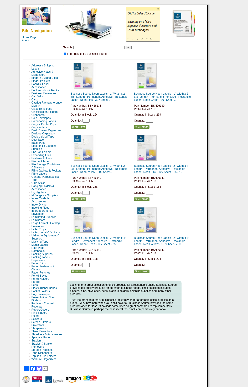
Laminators (38, 220)
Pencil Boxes (39, 275)
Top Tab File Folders (43, 356)
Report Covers (40, 309)
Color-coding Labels (43, 121)
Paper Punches (40, 272)
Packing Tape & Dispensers (40, 259)
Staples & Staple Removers (41, 345)
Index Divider (39, 204)
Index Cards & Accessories (40, 200)
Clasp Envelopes (41, 108)
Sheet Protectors (41, 331)
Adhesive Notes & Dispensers (42, 73)
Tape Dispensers (41, 352)
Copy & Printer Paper (44, 124)
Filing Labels (39, 173)
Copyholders (39, 127)
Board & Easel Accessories (40, 86)
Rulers (35, 315)
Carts (34, 99)
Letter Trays (38, 229)
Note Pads (37, 247)
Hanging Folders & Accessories (42, 188)
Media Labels (39, 244)
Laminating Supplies (43, 216)
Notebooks (38, 250)
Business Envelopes (43, 93)
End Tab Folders (41, 152)
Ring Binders (39, 312)
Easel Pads (38, 142)
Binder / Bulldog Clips (44, 77)
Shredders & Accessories (46, 334)
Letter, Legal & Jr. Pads (45, 232)
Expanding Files (41, 155)
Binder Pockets (40, 80)
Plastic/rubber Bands (44, 288)
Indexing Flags (40, 207)
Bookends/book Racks (45, 90)
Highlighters (38, 192)
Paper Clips (38, 263)
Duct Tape (37, 139)
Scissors (36, 318)
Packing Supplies (42, 254)
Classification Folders (44, 111)
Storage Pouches (42, 349)
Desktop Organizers (43, 133)
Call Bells (37, 96)
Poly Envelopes (40, 294)
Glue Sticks (38, 182)
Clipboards (37, 114)
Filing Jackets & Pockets (46, 170)
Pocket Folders (40, 291)
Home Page (29, 37)
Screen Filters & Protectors (41, 324)
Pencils (35, 281)
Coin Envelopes (41, 118)
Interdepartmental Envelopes (42, 212)
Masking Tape (39, 241)
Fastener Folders (41, 158)
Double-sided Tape (42, 136)
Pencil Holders (40, 278)
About (25, 40)
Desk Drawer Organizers (46, 130)
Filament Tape (40, 161)
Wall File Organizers (43, 359)
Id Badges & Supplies (44, 195)
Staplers (36, 340)
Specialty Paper (41, 337)
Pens (34, 284)
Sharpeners (38, 328)
